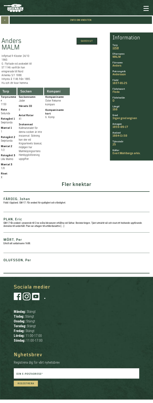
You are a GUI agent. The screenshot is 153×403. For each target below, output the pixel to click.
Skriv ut (87, 41)
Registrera (26, 383)
